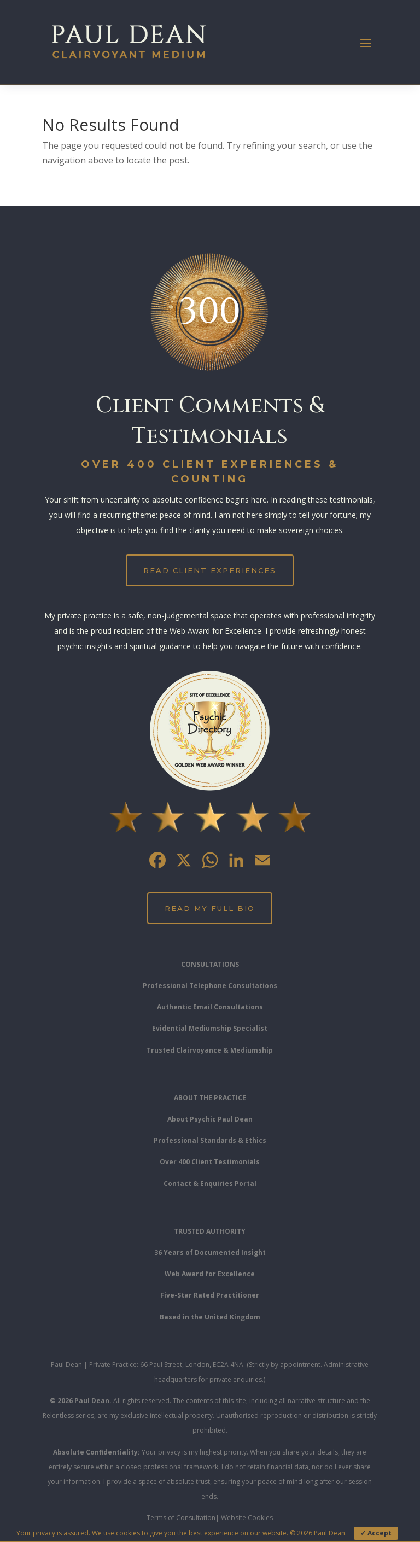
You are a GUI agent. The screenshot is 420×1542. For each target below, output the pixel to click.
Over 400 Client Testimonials (210, 1161)
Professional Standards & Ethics (210, 1140)
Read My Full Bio (210, 908)
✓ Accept (376, 1533)
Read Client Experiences (209, 570)
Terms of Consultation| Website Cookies (210, 1517)
